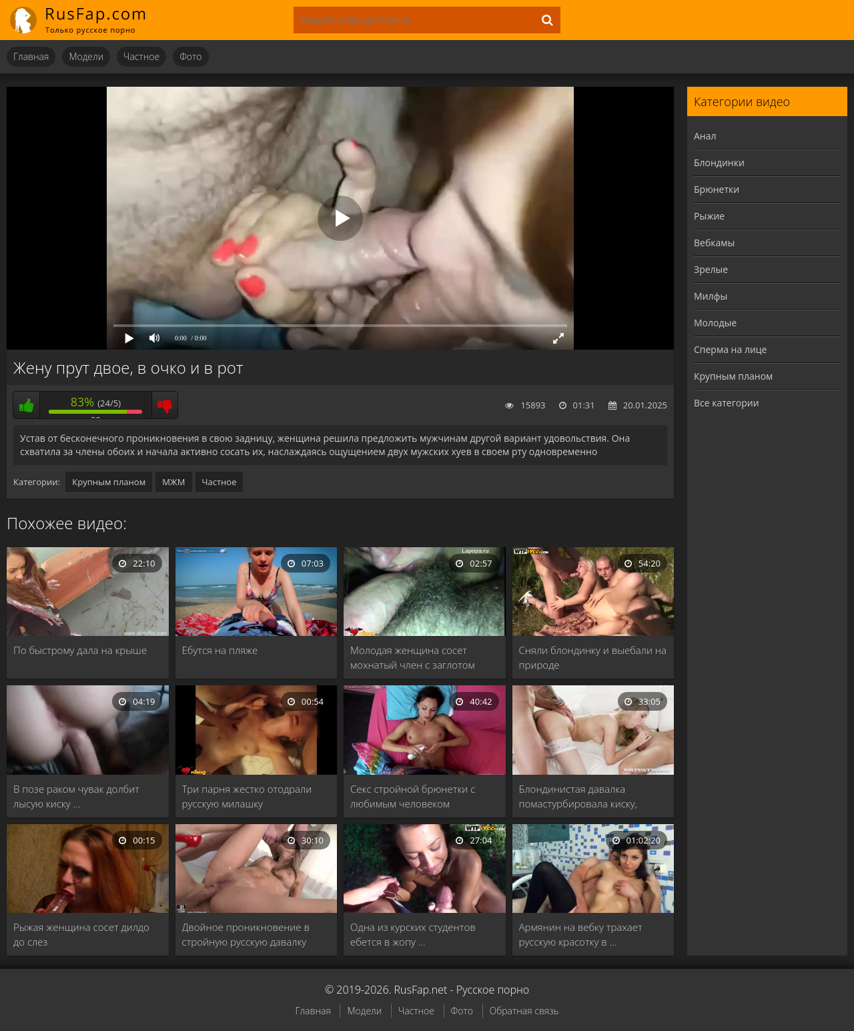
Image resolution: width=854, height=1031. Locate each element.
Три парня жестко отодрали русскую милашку (247, 796)
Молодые (715, 322)
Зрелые (711, 269)
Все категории (726, 402)
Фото (190, 56)
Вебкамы (714, 242)
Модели (86, 56)
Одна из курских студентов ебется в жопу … (413, 934)
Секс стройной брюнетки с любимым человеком (412, 796)
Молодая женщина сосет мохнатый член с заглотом (412, 657)
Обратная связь (524, 1010)
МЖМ (173, 482)
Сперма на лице (730, 349)
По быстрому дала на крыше (80, 650)
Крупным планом (108, 482)
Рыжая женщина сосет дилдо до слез (81, 934)
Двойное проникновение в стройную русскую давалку (246, 934)
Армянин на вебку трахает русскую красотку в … (581, 934)
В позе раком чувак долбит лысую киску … (76, 796)
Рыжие (709, 216)
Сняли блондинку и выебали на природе (593, 657)
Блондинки (719, 162)
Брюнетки (716, 189)
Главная (31, 56)
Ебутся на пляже (220, 650)
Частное (141, 56)
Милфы (710, 296)
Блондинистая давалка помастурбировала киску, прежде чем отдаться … (578, 796)
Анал (705, 135)
